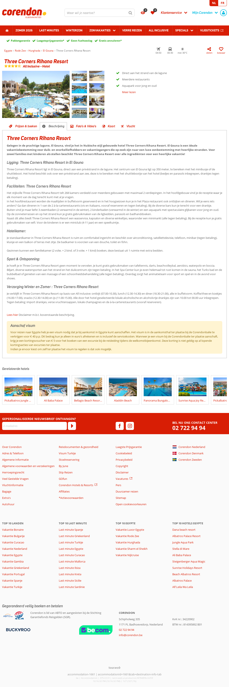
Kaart (111, 126)
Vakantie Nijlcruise (127, 555)
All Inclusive (159, 30)
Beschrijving (57, 126)
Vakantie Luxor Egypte (130, 530)
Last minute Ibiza (69, 568)
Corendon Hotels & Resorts (76, 485)
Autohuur (8, 504)
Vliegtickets (209, 30)
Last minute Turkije (71, 542)
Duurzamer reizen (127, 491)
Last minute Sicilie (70, 580)
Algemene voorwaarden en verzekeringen (28, 466)
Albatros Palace (182, 580)
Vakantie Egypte (12, 555)
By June (63, 466)
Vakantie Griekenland (15, 568)
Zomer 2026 (23, 30)
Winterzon (74, 30)
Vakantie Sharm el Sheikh (132, 549)
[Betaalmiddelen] (17, 629)
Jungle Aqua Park (183, 542)
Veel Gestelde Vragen (15, 479)
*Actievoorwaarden (71, 498)
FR (222, 3)
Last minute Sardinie (72, 587)
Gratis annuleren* (110, 40)
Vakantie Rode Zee (127, 536)
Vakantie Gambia (13, 561)
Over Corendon (12, 447)
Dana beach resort (183, 530)
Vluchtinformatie (12, 485)
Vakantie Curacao (13, 542)
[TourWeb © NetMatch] (114, 667)
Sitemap (121, 498)
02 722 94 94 (188, 428)
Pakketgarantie (20, 40)
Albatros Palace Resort (186, 536)
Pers (118, 485)
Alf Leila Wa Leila (182, 587)
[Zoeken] (130, 13)
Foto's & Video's (86, 126)
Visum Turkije (67, 453)
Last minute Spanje (71, 530)
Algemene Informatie (15, 460)
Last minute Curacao (72, 555)
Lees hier (12, 315)
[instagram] (130, 426)
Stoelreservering (69, 460)
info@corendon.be (130, 635)
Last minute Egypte (71, 549)
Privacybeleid (124, 460)
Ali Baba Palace (181, 555)
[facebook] (120, 426)
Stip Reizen (66, 472)
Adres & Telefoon (13, 453)
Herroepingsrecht (13, 472)
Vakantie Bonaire (13, 530)
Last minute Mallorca (72, 561)
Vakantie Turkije (12, 587)
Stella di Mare (180, 549)
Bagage (6, 491)
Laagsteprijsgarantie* (50, 40)
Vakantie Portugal (13, 574)
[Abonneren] (72, 426)
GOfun (63, 479)
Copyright (122, 466)
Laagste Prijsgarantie (129, 447)
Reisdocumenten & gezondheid (78, 447)
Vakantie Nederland (14, 549)
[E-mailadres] (34, 426)
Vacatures (122, 479)
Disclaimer (122, 472)
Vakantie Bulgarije (13, 536)
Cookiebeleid (124, 453)
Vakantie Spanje (12, 580)
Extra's (6, 498)
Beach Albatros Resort (186, 574)
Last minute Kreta (70, 574)
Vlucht (130, 126)
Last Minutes (49, 30)
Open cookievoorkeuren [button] (131, 504)
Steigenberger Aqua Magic (188, 561)
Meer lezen (129, 92)
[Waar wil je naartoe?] (100, 13)
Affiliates (64, 491)
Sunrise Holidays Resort (187, 568)
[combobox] (100, 13)
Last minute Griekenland (74, 536)
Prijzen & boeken (26, 126)
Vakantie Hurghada (128, 542)
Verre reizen (132, 30)
